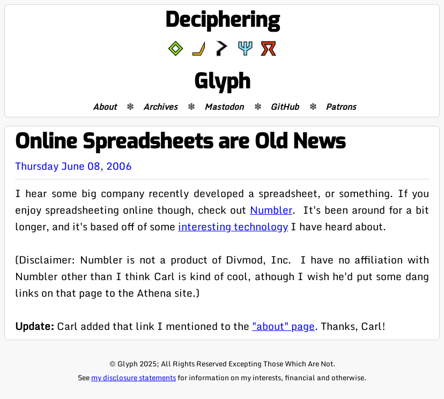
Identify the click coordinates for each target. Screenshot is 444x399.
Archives (160, 107)
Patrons (340, 107)
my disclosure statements (133, 377)
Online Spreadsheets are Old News (180, 141)
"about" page (283, 326)
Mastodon (223, 107)
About (104, 107)
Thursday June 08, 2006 (73, 165)
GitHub (284, 107)
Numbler (271, 209)
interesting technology (233, 226)
